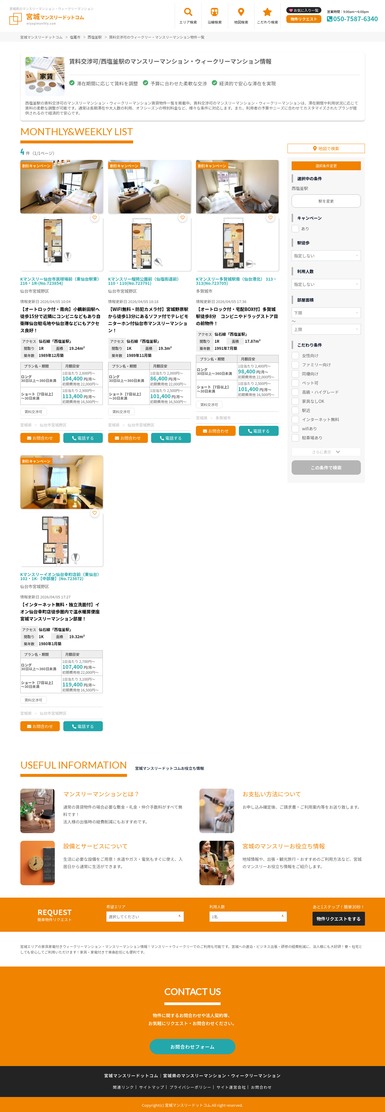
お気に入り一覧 (306, 10)
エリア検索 (188, 21)
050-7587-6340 (355, 18)
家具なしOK (313, 400)
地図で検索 (328, 148)
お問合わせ (42, 438)
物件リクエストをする (339, 919)
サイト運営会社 (231, 1086)
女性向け (310, 355)
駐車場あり (312, 437)
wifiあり (309, 428)
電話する (85, 438)
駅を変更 (326, 200)
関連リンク (123, 1086)
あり (305, 228)
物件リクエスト (303, 19)
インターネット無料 (320, 419)
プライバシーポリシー (190, 1086)
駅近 (306, 410)
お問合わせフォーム (192, 1046)
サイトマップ (151, 1086)
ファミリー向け (316, 364)
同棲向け (310, 373)
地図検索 (241, 21)
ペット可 (310, 382)
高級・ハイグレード (320, 391)
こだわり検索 (267, 21)
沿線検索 (215, 21)
